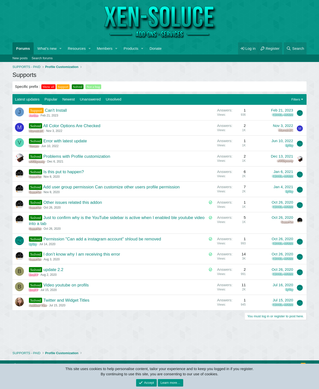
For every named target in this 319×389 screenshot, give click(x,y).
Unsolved (113, 99)
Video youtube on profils (66, 285)
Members (105, 48)
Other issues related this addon (72, 202)
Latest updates (27, 99)
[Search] (295, 48)
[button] (60, 48)
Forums (23, 48)
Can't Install (56, 110)
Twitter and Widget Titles (66, 300)
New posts (20, 58)
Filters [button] (295, 99)
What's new (47, 48)
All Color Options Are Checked (71, 125)
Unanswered (90, 99)
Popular (50, 99)
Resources (77, 48)
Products (131, 48)
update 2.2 (53, 269)
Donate (155, 48)
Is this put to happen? (63, 171)
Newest (68, 99)
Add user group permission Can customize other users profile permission (111, 187)
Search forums (42, 58)
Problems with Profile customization (76, 156)
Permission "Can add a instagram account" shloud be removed (102, 239)
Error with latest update (65, 141)
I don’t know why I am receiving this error (81, 254)
